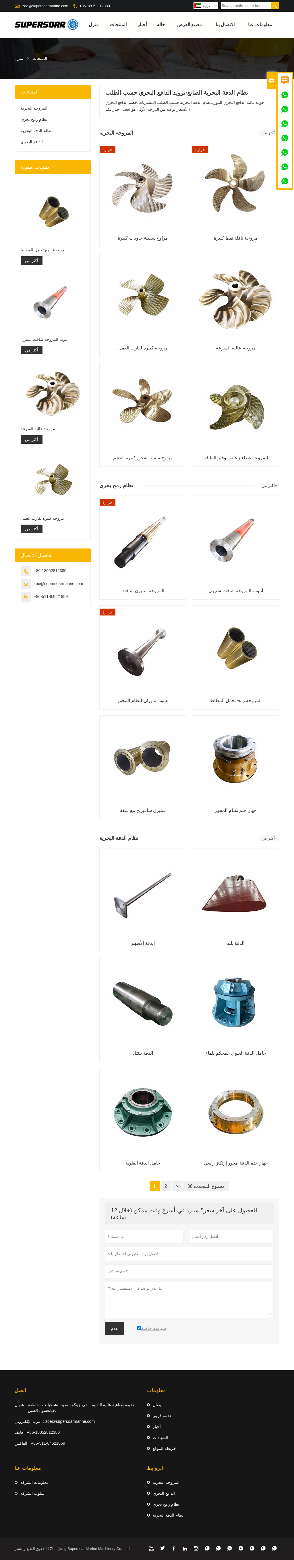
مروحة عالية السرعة (38, 429)
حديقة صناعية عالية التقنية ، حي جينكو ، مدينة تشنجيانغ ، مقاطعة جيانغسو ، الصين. (81, 1407)
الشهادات (160, 1437)
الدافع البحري (32, 141)
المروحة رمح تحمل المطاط (44, 250)
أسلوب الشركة (33, 1493)
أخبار (142, 24)
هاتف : (20, 1432)
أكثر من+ (269, 133)
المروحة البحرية (34, 108)
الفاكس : (22, 1443)
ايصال (158, 1404)
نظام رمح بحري (34, 119)
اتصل (20, 1390)
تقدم (115, 1328)
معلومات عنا (260, 24)
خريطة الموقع (164, 1448)
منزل (94, 24)
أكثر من (31, 260)
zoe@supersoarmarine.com (45, 6)
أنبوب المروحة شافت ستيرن (45, 339)
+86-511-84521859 (51, 596)
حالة (161, 24)
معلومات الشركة (34, 1482)
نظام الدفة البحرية (36, 130)
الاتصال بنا (225, 24)
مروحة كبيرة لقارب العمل (42, 518)
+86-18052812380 (95, 6)
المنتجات (118, 24)
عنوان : (20, 1404)
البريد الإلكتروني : (29, 1421)
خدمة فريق (162, 1415)
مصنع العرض (189, 24)
